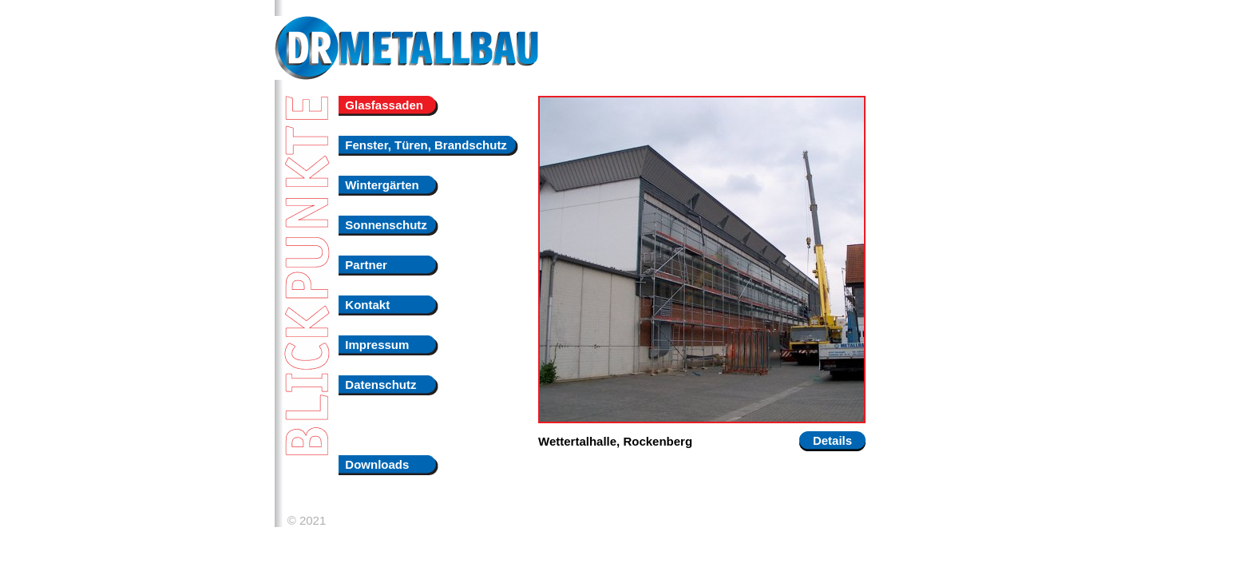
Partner (363, 265)
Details (832, 440)
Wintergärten (379, 185)
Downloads (374, 464)
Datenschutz (378, 384)
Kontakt (364, 304)
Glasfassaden (381, 105)
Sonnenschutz (383, 225)
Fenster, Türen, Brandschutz (423, 145)
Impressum (374, 344)
